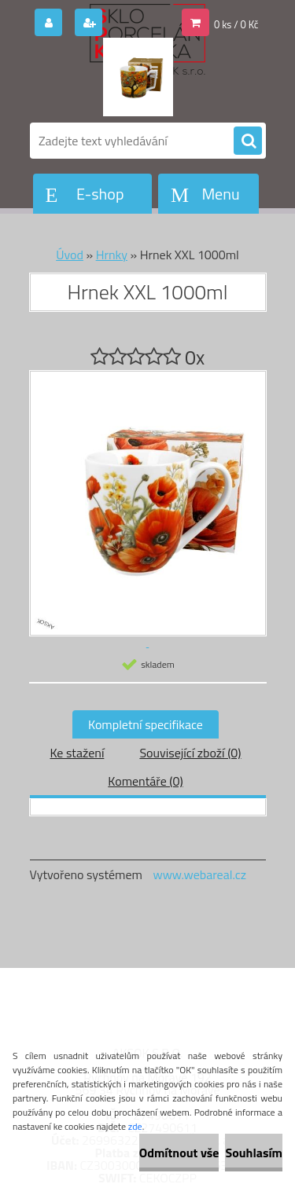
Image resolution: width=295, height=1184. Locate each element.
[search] (248, 141)
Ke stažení (77, 752)
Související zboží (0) (190, 752)
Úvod (69, 254)
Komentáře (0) (145, 781)
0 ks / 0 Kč (236, 24)
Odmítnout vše (179, 1152)
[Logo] (138, 77)
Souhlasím (253, 1152)
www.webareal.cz (199, 874)
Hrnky (111, 254)
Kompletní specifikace (145, 724)
